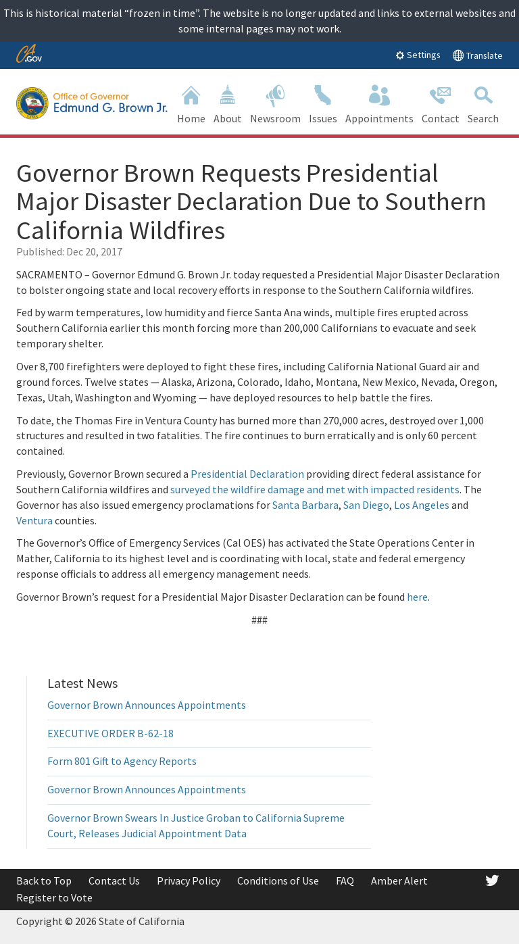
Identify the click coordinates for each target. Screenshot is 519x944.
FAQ (345, 880)
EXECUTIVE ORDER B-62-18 (110, 733)
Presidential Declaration (247, 473)
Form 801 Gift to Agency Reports (122, 761)
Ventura (34, 520)
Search (483, 103)
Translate (477, 55)
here (417, 596)
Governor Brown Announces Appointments (146, 705)
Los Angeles (421, 505)
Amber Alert (399, 880)
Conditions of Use (278, 880)
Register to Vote (54, 897)
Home (191, 103)
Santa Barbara (305, 505)
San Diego (366, 505)
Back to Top (44, 880)
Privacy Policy (188, 880)
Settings (418, 55)
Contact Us (114, 880)
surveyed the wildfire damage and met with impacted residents (315, 489)
